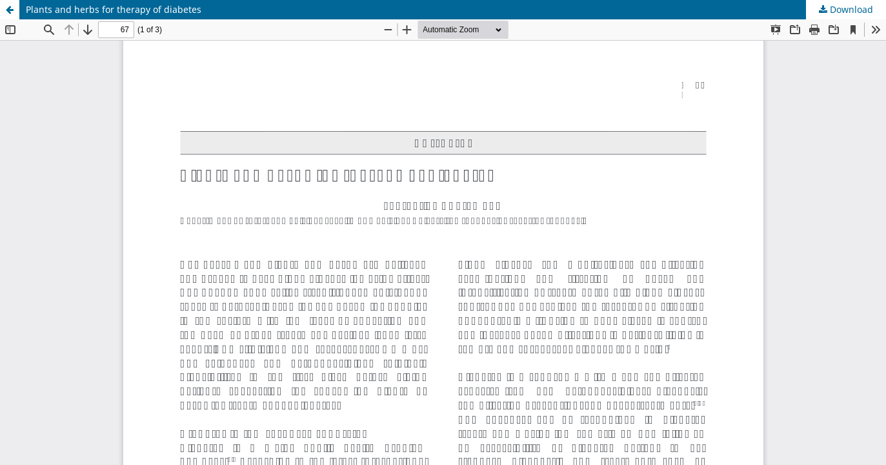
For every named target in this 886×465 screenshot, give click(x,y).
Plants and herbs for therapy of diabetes (113, 9)
